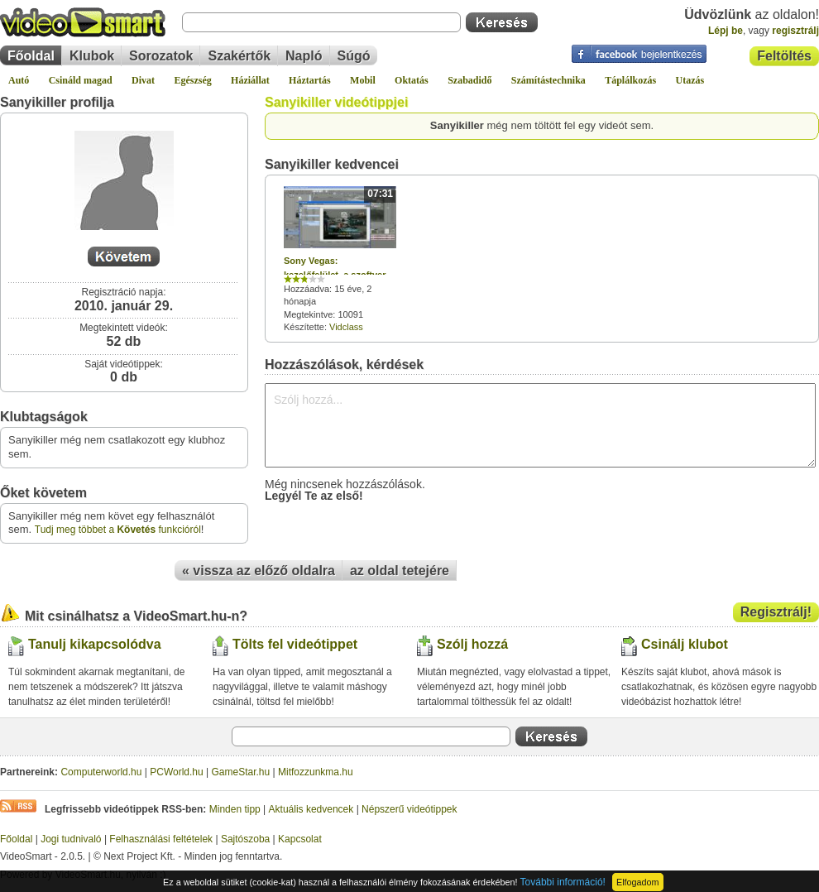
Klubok (91, 56)
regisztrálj (795, 30)
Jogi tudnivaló (71, 839)
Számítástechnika (548, 80)
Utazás (690, 80)
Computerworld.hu (100, 772)
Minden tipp (235, 809)
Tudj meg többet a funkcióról (118, 529)
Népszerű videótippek (409, 809)
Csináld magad (81, 80)
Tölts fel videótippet (294, 644)
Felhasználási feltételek (161, 839)
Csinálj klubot (684, 644)
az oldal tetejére (399, 570)
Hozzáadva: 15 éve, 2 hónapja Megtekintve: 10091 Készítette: (340, 259)
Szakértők (239, 56)
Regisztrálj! (776, 612)
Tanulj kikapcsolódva (94, 644)
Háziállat (250, 80)
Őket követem (43, 493)
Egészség (192, 80)
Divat (143, 80)
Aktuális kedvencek (311, 809)
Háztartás (310, 80)
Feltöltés (784, 56)
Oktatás (412, 80)
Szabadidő (469, 80)
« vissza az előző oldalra (258, 570)
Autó (18, 80)
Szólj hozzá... (540, 425)
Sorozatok (161, 56)
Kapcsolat (300, 839)
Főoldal (31, 56)
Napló (303, 56)
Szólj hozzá (472, 644)
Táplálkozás (630, 80)
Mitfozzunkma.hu (315, 772)
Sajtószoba (245, 839)
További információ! (563, 882)
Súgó (354, 56)
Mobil (363, 80)
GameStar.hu (241, 772)
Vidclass (346, 327)
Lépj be (725, 30)
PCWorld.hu (176, 772)
